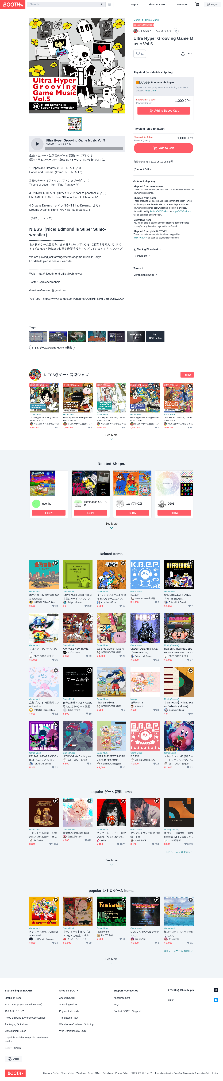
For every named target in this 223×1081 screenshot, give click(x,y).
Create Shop (181, 4)
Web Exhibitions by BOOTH (74, 1031)
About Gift (143, 169)
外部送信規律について (141, 1073)
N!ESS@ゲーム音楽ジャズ (66, 375)
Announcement (122, 998)
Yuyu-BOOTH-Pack (182, 211)
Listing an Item (13, 998)
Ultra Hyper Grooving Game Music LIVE (144, 419)
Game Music (152, 20)
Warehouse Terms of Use (88, 1073)
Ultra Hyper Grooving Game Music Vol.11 (77, 419)
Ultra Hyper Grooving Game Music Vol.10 (111, 419)
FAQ (116, 1004)
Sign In (135, 4)
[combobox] (66, 4)
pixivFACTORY (140, 238)
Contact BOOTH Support (127, 1011)
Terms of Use (67, 1073)
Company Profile (51, 1073)
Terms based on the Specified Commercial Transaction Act (182, 1073)
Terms (137, 268)
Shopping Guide (68, 1004)
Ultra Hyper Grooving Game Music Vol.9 (178, 419)
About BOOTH (156, 4)
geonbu (46, 503)
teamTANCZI (134, 503)
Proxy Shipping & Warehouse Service (25, 1017)
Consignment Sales (15, 1031)
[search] (102, 4)
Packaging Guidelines (16, 1024)
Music (136, 20)
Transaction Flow (68, 1017)
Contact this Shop (143, 274)
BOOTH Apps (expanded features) (23, 1004)
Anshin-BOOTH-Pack (160, 211)
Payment (142, 255)
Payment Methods (69, 1011)
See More (111, 526)
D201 (171, 503)
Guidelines (108, 1073)
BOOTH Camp (13, 1048)
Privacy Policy (121, 1073)
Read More (150, 90)
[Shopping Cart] (197, 4)
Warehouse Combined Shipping (76, 1024)
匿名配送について (14, 1011)
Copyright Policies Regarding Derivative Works (26, 1039)
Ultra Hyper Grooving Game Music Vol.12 (44, 419)
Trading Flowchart (147, 249)
